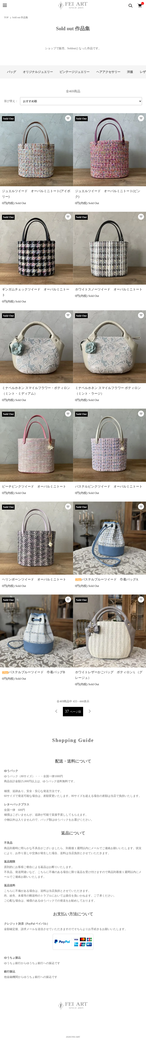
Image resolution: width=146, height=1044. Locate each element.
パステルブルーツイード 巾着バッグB (33, 672)
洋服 (130, 72)
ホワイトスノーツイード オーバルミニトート (108, 289)
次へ (89, 711)
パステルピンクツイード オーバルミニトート (108, 486)
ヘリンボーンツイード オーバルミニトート (34, 579)
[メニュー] (4, 5)
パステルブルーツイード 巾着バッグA (106, 579)
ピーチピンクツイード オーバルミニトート (34, 486)
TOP (6, 17)
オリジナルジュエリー (38, 72)
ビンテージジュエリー (74, 72)
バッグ (11, 72)
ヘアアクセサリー (108, 72)
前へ (56, 711)
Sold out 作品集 (20, 17)
